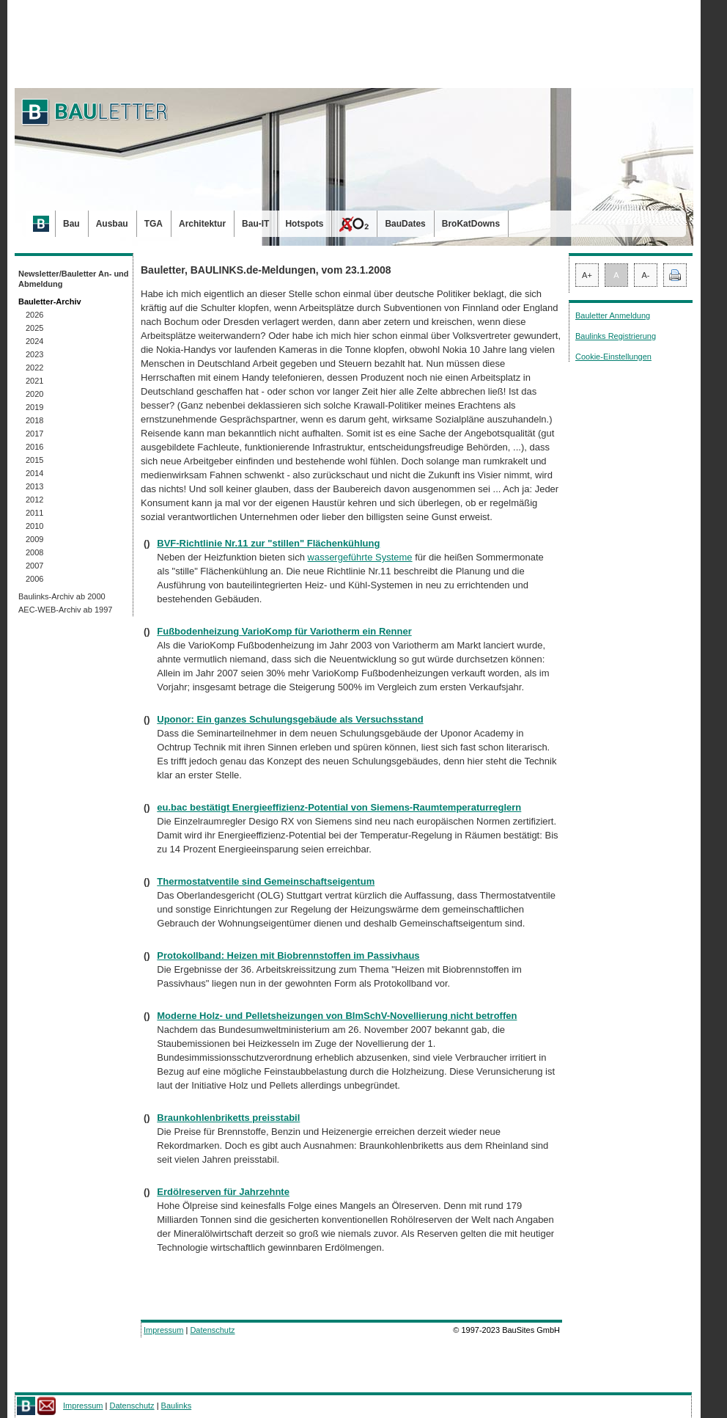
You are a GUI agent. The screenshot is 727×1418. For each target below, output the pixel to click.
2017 (34, 433)
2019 (34, 407)
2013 (34, 486)
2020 (34, 394)
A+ (587, 275)
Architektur (202, 224)
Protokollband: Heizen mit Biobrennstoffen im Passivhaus (288, 955)
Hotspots (304, 224)
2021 (34, 380)
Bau (71, 224)
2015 (34, 460)
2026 (34, 314)
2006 (34, 578)
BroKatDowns (471, 224)
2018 (34, 420)
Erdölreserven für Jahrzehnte (223, 1191)
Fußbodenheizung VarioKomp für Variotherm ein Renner (284, 631)
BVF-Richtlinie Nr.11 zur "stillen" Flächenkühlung (268, 543)
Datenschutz (212, 1330)
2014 (34, 473)
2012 (34, 499)
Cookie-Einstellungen (613, 356)
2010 (34, 526)
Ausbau (112, 224)
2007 (34, 565)
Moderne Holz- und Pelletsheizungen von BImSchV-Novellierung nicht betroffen (337, 1015)
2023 (34, 354)
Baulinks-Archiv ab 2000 (62, 596)
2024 (34, 341)
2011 (34, 512)
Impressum (163, 1330)
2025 (34, 328)
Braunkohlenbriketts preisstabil (228, 1117)
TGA (153, 224)
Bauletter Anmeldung (612, 315)
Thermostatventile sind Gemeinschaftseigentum (265, 881)
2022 (34, 367)
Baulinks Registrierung (615, 336)
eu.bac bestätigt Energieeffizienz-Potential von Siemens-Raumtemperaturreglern (339, 807)
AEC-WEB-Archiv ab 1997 (65, 609)
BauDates (405, 224)
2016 (34, 446)
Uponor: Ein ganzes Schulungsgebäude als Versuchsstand (290, 719)
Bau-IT (255, 224)
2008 (34, 552)
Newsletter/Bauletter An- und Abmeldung (73, 278)
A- (646, 275)
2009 (34, 539)
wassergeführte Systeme (360, 557)
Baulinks (176, 1405)
